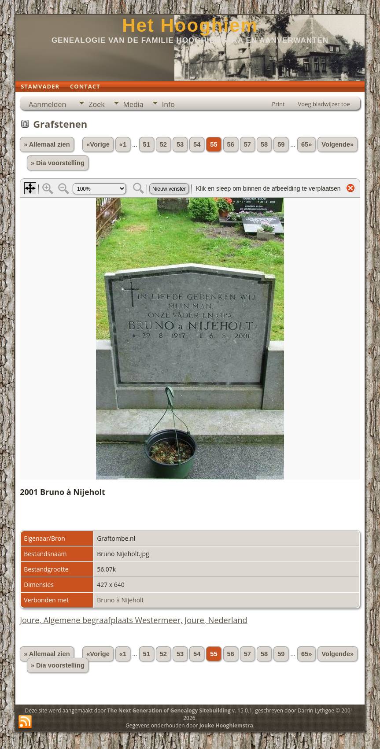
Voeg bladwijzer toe (324, 104)
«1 (122, 144)
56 (230, 144)
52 (163, 144)
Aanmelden (47, 104)
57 (247, 144)
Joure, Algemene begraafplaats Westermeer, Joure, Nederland (133, 620)
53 (180, 144)
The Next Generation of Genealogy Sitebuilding (169, 710)
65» (306, 144)
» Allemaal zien (47, 144)
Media (133, 104)
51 (146, 144)
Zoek (96, 104)
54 (196, 144)
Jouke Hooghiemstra (226, 725)
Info (168, 104)
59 (280, 144)
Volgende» (337, 144)
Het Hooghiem (190, 25)
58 (264, 144)
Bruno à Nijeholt (120, 600)
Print (278, 104)
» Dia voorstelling (58, 162)
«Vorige (98, 144)
